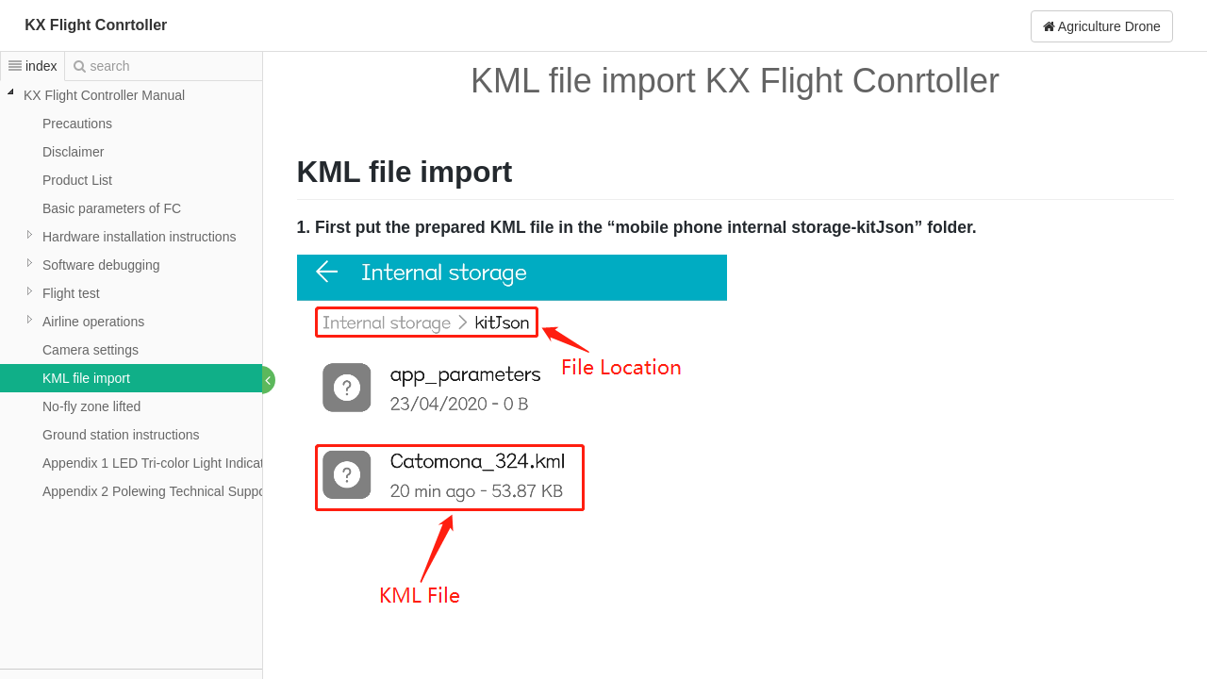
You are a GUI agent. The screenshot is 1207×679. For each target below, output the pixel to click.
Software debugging (101, 265)
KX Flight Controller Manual (104, 95)
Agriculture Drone (1102, 26)
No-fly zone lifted (91, 406)
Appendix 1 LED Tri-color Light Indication (162, 463)
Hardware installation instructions (139, 236)
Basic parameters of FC (111, 208)
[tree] (131, 293)
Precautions (77, 123)
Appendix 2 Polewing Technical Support (158, 491)
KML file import (86, 378)
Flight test (71, 293)
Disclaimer (73, 151)
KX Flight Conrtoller (96, 25)
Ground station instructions (121, 434)
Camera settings (90, 349)
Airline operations (93, 321)
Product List (77, 180)
